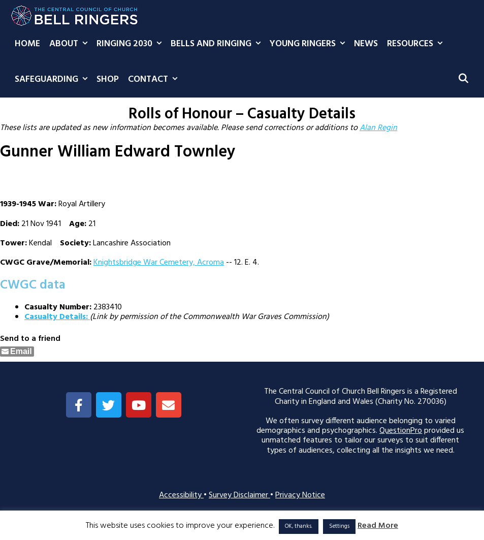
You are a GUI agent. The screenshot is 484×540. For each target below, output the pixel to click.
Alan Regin (378, 128)
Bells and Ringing (218, 44)
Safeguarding (53, 80)
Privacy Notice (300, 495)
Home (27, 44)
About (70, 44)
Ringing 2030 (131, 44)
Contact (155, 80)
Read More (378, 526)
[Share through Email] (17, 351)
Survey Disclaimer (239, 495)
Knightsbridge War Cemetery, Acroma (158, 262)
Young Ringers (309, 44)
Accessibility (181, 495)
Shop (107, 79)
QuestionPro (400, 430)
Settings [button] (339, 526)
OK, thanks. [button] (298, 526)
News (366, 44)
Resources (417, 44)
